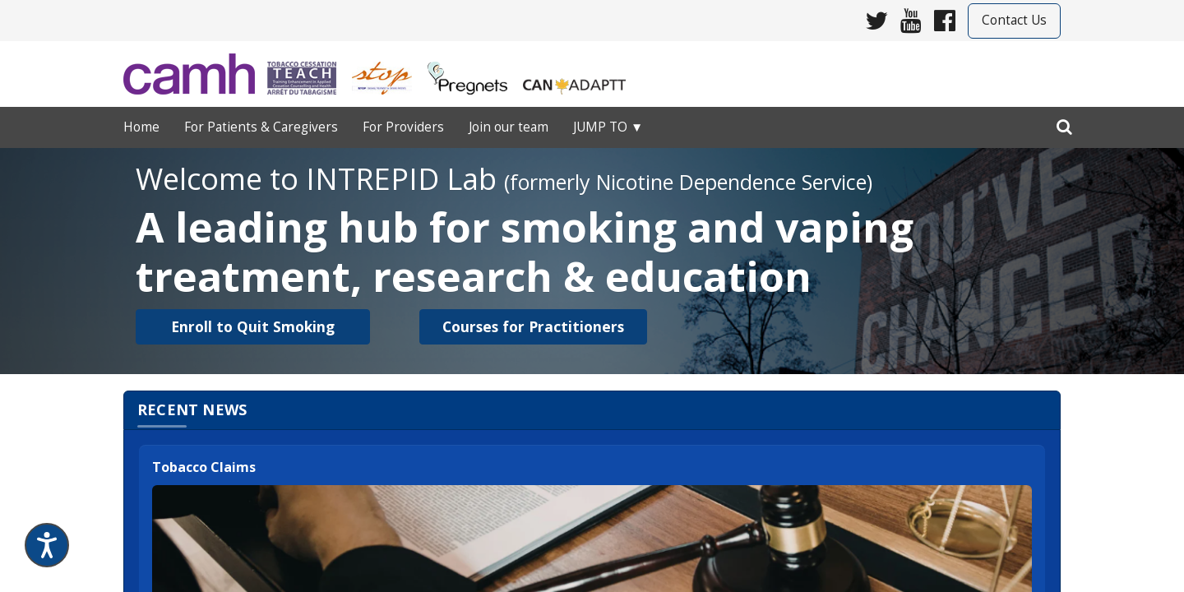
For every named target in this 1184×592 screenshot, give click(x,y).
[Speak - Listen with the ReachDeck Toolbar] (47, 545)
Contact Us (1014, 20)
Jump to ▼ (608, 127)
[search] (1064, 123)
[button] (253, 327)
